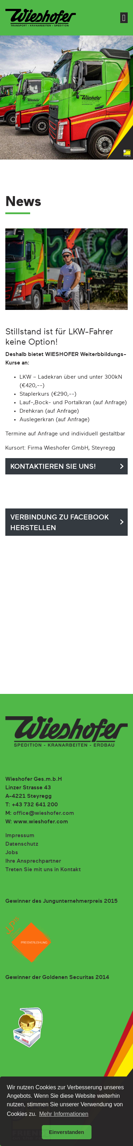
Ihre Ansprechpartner (33, 861)
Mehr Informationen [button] (63, 1114)
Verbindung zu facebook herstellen (59, 523)
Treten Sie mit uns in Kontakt (43, 870)
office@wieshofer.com (43, 813)
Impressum (19, 836)
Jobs (11, 853)
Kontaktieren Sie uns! (53, 466)
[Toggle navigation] (124, 17)
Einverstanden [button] (66, 1132)
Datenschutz (21, 844)
